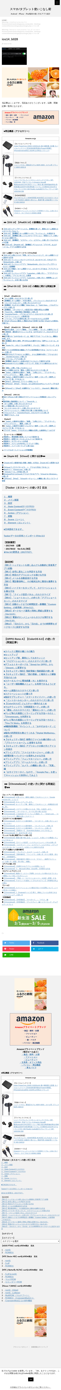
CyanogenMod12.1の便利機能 (18, 1301)
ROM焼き (9, 1252)
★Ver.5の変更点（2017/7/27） (18, 552)
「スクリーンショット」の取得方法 (16, 316)
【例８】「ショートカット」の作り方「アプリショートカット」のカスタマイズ (30, 1215)
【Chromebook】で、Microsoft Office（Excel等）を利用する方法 (26, 869)
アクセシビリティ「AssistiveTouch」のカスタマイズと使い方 (26, 413)
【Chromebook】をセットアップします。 (18, 802)
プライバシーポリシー (20, 1347)
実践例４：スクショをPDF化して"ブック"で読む (21, 444)
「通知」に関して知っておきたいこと (18, 368)
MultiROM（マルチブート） (17, 1295)
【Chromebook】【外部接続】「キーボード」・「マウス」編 (25, 900)
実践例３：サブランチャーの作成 (15, 441)
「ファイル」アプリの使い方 (15, 359)
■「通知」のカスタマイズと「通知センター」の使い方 (30, 710)
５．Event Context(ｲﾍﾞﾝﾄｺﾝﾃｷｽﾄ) (20, 510)
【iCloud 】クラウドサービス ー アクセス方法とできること (26, 467)
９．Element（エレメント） (17, 523)
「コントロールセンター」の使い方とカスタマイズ (22, 303)
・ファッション (30, 1057)
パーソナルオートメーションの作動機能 (18, 450)
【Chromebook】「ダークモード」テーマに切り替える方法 (25, 811)
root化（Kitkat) (11, 1290)
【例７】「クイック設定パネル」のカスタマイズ (27, 594)
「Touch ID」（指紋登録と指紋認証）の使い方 (20, 312)
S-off (7, 1263)
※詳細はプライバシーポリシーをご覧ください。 (30, 1387)
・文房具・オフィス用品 (30, 1062)
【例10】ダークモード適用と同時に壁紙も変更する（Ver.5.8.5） (24, 1222)
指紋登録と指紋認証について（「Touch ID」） (20, 401)
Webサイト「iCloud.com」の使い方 (16, 469)
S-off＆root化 (11, 1274)
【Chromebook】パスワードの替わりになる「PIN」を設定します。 (28, 809)
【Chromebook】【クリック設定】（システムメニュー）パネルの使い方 (29, 842)
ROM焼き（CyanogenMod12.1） (20, 1298)
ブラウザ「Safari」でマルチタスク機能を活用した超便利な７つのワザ (29, 430)
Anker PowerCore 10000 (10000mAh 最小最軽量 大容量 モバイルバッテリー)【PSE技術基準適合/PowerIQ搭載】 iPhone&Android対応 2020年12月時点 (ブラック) (36, 148)
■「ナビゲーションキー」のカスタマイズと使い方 (28, 661)
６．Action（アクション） (16, 513)
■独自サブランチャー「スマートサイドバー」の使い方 (30, 697)
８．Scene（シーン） (14, 519)
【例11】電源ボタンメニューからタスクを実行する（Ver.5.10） (24, 1224)
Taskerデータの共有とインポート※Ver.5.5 (24, 536)
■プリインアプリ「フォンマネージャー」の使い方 (28, 759)
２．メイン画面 (11, 500)
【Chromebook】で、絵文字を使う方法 (17, 833)
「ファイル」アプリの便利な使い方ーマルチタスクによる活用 (26, 319)
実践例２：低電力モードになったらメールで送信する (22, 439)
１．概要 (8, 497)
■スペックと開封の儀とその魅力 (19, 651)
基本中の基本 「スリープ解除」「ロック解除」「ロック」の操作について (31, 330)
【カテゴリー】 (8, 1238)
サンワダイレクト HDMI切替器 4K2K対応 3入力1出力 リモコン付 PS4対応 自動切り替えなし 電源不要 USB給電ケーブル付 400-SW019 (36, 200)
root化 (8, 1250)
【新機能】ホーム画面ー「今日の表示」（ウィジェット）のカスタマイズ (30, 301)
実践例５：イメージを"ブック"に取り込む (18, 446)
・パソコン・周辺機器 (30, 1065)
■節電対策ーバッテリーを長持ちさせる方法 (24, 756)
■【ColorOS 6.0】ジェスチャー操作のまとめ (25, 703)
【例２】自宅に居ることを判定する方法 (23, 572)
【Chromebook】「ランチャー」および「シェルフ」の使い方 (25, 852)
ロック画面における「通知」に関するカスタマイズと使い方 (26, 370)
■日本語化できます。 (14, 529)
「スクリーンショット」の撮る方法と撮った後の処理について (25, 410)
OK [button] (31, 1379)
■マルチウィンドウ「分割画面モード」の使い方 (26, 707)
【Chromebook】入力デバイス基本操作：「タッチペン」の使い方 (27, 828)
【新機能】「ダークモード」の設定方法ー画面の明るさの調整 (26, 310)
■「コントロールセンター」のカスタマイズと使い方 (29, 700)
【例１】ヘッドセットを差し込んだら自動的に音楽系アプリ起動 (24, 1199)
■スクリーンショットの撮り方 (18, 694)
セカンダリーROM (13, 1282)
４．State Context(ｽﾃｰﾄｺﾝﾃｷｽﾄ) (19, 506)
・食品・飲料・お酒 (30, 1054)
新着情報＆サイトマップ (39, 1347)
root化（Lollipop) (12, 1293)
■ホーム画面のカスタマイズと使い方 (21, 690)
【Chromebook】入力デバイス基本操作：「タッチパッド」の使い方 (28, 826)
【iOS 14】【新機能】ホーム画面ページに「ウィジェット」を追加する (29, 233)
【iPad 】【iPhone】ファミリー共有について (21, 381)
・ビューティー (30, 1060)
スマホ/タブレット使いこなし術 (30, 9)
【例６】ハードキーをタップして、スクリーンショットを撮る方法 (25, 1211)
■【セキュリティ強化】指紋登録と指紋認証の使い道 (29, 671)
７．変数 (8, 516)
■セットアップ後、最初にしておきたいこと (24, 658)
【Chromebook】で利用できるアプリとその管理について (24, 866)
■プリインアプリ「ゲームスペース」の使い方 (25, 762)
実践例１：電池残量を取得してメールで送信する (21, 437)
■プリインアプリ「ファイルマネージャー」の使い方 (29, 752)
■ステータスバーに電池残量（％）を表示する (25, 681)
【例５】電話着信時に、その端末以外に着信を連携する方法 (23, 1208)
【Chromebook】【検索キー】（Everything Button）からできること (28, 830)
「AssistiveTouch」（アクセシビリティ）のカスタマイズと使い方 (28, 314)
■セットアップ (11, 655)
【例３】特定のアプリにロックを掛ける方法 (25, 575)
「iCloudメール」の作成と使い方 (15, 472)
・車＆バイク (30, 1068)
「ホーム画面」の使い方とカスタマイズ (17, 404)
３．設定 (8, 503)
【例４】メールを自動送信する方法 (21, 578)
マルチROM (10, 1279)
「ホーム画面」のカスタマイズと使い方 (18, 298)
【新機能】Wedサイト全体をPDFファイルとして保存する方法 (27, 361)
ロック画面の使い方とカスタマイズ (16, 406)
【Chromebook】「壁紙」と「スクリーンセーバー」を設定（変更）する (29, 878)
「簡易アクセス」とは (11, 415)
